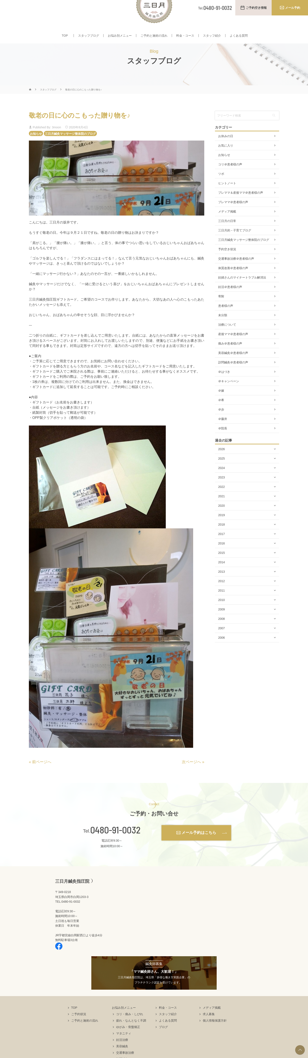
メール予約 (292, 7)
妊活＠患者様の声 (230, 299)
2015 (221, 565)
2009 (221, 622)
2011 (221, 603)
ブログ (163, 1039)
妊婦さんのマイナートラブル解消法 (242, 290)
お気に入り (225, 158)
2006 (221, 650)
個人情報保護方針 (215, 1033)
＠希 (221, 412)
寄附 (221, 309)
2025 (221, 471)
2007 (221, 641)
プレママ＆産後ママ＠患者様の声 (240, 205)
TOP (65, 35)
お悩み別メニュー (120, 35)
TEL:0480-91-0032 (67, 914)
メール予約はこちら (199, 845)
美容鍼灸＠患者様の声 (233, 365)
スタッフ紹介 (212, 35)
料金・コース (185, 35)
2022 (221, 499)
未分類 (222, 328)
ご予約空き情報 (256, 7)
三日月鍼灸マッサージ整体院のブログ (70, 146)
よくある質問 (239, 35)
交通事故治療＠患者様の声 (236, 271)
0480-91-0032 (115, 842)
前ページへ (41, 774)
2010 (221, 612)
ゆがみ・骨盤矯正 (128, 1039)
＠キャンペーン (228, 394)
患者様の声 (225, 318)
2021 (221, 509)
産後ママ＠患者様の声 (233, 346)
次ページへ (191, 774)
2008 (221, 631)
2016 (221, 556)
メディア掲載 (227, 224)
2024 (221, 480)
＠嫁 (221, 403)
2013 (221, 584)
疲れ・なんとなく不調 (131, 1033)
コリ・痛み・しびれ (129, 1026)
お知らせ (36, 146)
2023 (221, 490)
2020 (221, 518)
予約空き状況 (227, 262)
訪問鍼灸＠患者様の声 (233, 375)
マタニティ (123, 1046)
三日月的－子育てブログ (234, 243)
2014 (221, 575)
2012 (221, 593)
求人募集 (209, 1026)
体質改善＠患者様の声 (233, 280)
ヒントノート (227, 196)
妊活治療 (122, 1052)
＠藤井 (222, 431)
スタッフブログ (88, 35)
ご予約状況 (78, 1026)
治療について (227, 337)
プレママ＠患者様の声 (233, 214)
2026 (221, 461)
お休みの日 (225, 148)
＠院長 (222, 441)
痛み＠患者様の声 (230, 356)
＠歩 (221, 422)
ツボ (221, 186)
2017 (221, 546)
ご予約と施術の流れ (154, 35)
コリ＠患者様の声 (230, 177)
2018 (221, 537)
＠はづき (224, 384)
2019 (221, 527)
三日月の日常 (227, 233)
